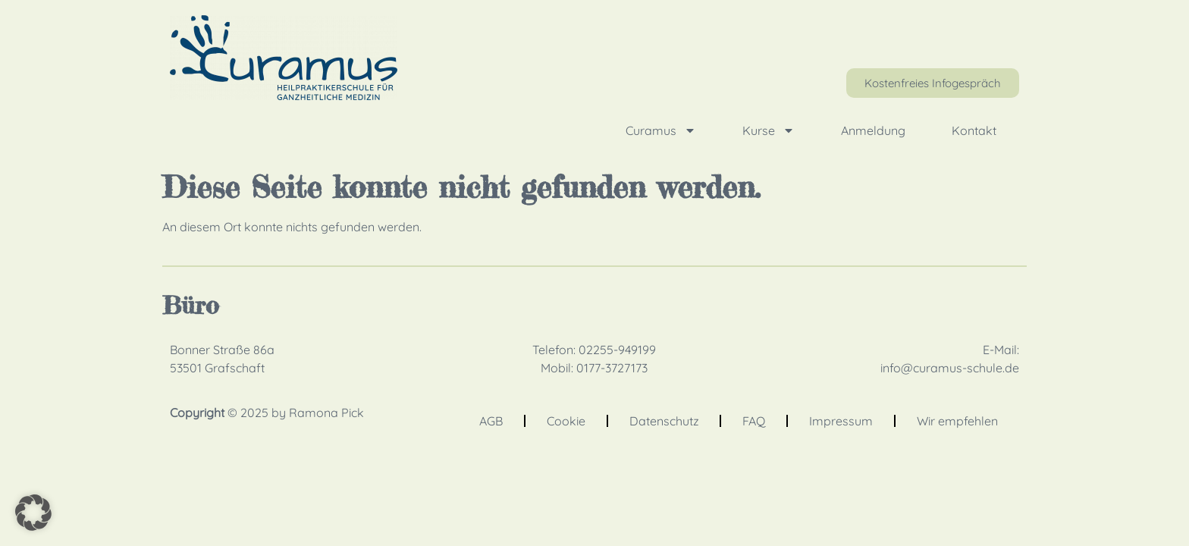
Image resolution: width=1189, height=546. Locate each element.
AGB (491, 420)
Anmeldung (873, 130)
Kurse (768, 130)
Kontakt (974, 130)
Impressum (841, 420)
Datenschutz (664, 420)
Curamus (661, 130)
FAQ (753, 420)
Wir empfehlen (957, 420)
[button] (33, 512)
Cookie (566, 420)
